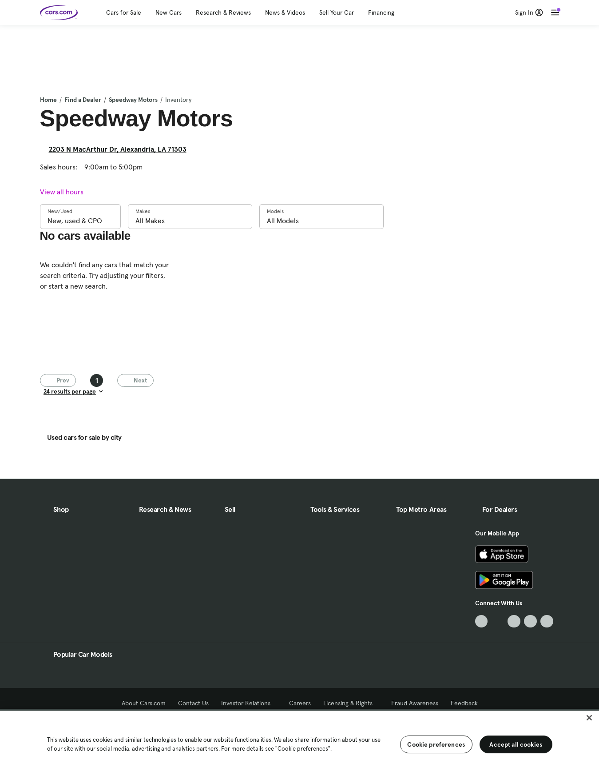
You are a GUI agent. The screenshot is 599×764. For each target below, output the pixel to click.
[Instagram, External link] (530, 621)
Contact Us (193, 703)
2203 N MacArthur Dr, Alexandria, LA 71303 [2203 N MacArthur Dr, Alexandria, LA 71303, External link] (121, 149)
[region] (299, 736)
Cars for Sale (123, 12)
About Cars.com (144, 703)
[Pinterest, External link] (546, 621)
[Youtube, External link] (514, 621)
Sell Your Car (336, 12)
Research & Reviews (223, 12)
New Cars (168, 12)
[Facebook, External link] (497, 621)
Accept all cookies (515, 744)
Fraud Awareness (414, 703)
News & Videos (285, 12)
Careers (300, 703)
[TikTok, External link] (481, 621)
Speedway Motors (133, 100)
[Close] (589, 718)
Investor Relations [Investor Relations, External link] (249, 703)
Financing (381, 12)
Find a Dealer (82, 100)
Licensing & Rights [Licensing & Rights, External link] (351, 703)
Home (48, 100)
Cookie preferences (436, 744)
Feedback (464, 703)
